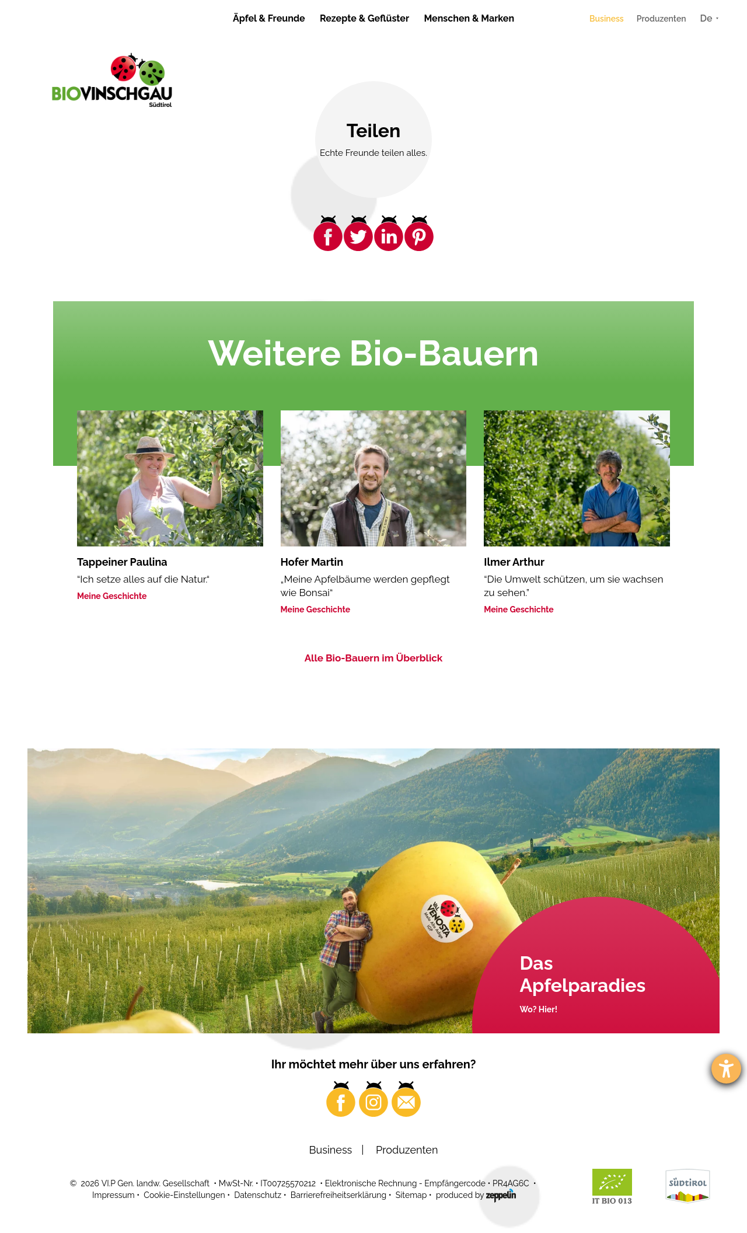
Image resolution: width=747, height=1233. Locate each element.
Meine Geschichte (112, 596)
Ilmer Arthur (514, 562)
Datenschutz (257, 1195)
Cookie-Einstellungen (184, 1195)
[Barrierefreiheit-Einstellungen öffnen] (726, 1069)
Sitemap (411, 1195)
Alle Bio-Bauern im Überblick (374, 658)
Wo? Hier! (538, 1009)
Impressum (113, 1195)
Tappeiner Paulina (122, 562)
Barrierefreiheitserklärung (338, 1195)
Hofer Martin (312, 562)
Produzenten (661, 18)
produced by (476, 1194)
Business (606, 18)
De (706, 18)
